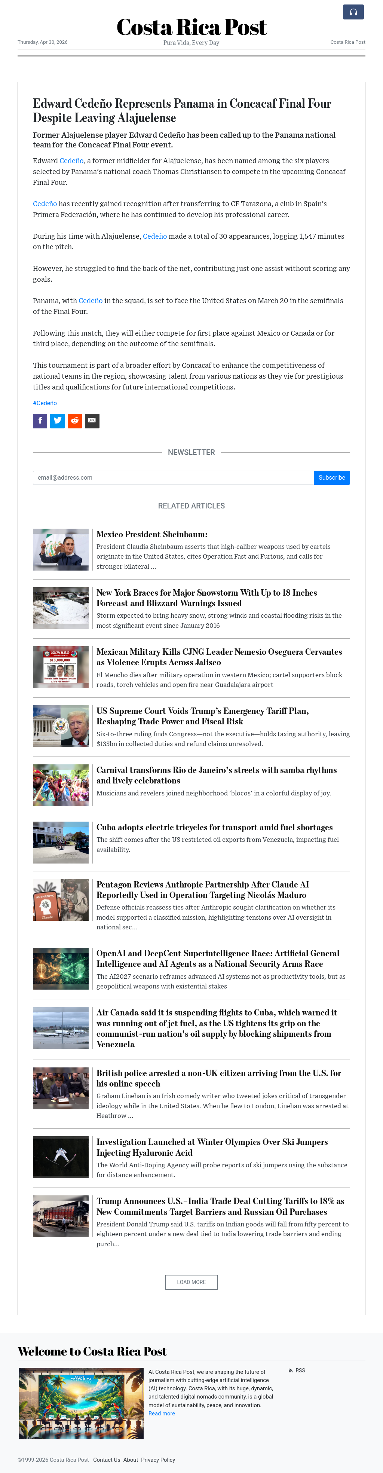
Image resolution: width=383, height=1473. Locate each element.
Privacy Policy (158, 1460)
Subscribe (332, 477)
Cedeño (71, 161)
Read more (161, 1413)
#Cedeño (45, 403)
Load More (191, 1282)
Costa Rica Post (191, 26)
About (130, 1460)
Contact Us (106, 1460)
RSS (296, 1370)
